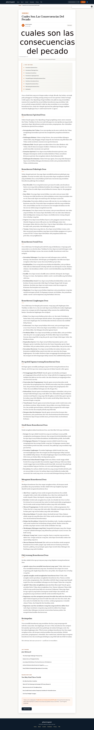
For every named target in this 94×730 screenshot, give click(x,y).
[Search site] (74, 2)
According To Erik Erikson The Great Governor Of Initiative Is (37, 662)
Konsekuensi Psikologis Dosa (32, 70)
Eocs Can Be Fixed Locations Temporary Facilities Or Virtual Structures (39, 690)
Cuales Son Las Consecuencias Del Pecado (46, 699)
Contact (26, 2)
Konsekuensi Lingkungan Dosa (32, 75)
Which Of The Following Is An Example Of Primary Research (37, 684)
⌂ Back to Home (26, 708)
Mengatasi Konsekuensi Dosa (32, 83)
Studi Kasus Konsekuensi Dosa (32, 81)
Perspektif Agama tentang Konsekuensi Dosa (35, 78)
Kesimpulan (28, 89)
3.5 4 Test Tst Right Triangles (29, 693)
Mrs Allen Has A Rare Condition (30, 681)
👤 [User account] (87, 2)
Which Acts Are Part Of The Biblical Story (32, 687)
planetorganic (10, 2)
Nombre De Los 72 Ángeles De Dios (31, 659)
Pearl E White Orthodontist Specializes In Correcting (35, 668)
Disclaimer (32, 2)
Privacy (37, 2)
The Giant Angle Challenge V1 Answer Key (32, 655)
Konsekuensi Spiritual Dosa (31, 67)
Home (18, 2)
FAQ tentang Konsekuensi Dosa (32, 86)
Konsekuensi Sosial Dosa (31, 73)
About (22, 2)
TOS (41, 2)
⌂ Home (83, 2)
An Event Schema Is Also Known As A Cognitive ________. (35, 665)
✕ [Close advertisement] (91, 6)
